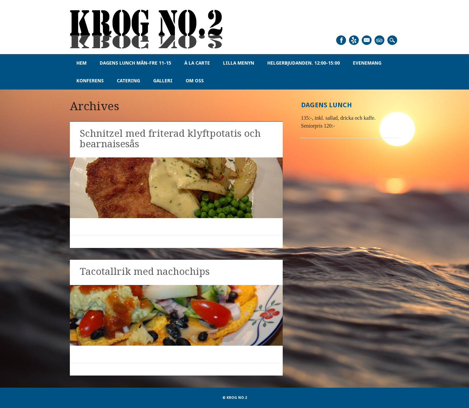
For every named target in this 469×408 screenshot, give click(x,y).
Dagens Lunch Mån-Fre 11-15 (135, 63)
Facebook (341, 40)
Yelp (354, 40)
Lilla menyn (238, 63)
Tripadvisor (379, 40)
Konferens (90, 80)
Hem (81, 63)
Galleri (163, 80)
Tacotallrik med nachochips (145, 271)
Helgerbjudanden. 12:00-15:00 (303, 63)
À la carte (197, 63)
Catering (128, 80)
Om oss (195, 80)
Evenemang (367, 63)
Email (367, 40)
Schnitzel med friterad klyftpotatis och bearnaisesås (170, 139)
